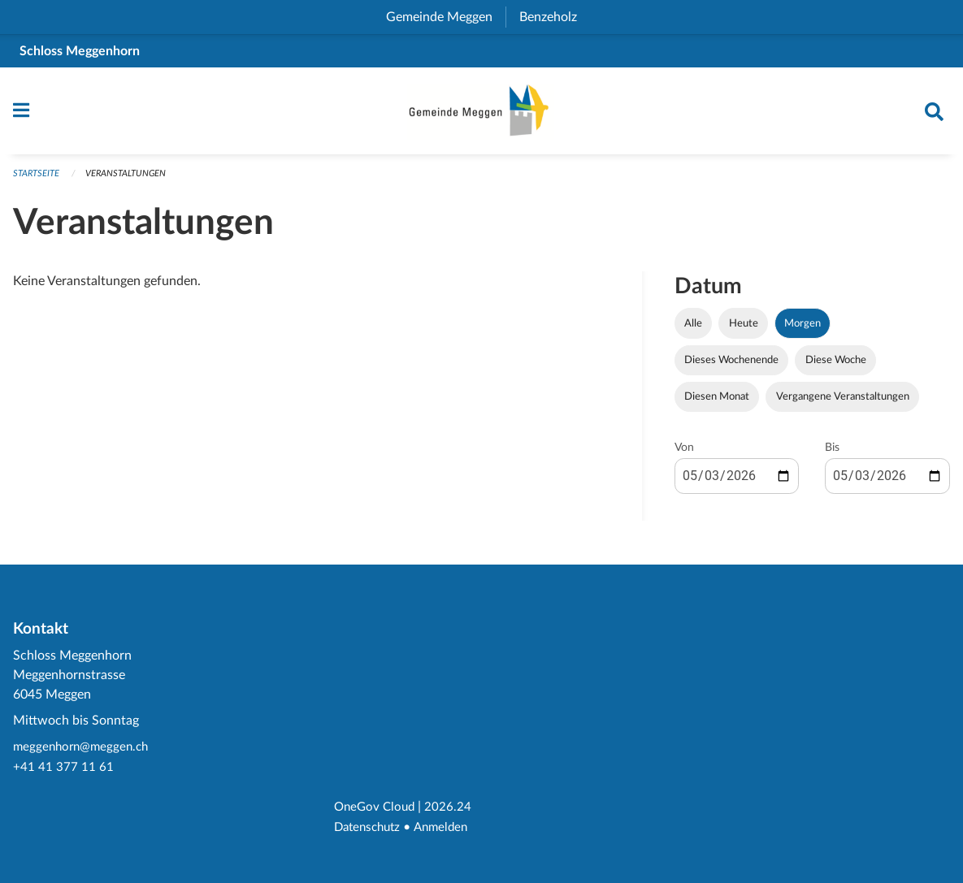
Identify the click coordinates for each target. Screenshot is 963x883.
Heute (743, 330)
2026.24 (452, 808)
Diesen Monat (716, 404)
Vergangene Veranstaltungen (842, 404)
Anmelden (448, 827)
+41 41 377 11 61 (63, 769)
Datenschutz (370, 827)
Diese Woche (835, 367)
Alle (693, 330)
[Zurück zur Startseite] (482, 115)
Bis (832, 455)
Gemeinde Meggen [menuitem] (445, 17)
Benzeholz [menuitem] (554, 17)
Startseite (36, 180)
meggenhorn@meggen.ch (84, 749)
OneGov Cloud (376, 808)
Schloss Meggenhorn (80, 51)
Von (684, 455)
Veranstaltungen (125, 180)
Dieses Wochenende (731, 367)
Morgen (802, 330)
